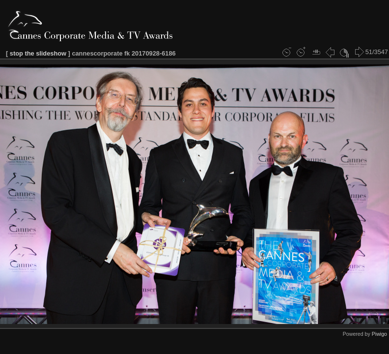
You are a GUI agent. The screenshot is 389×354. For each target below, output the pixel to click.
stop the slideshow (38, 53)
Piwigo (379, 334)
